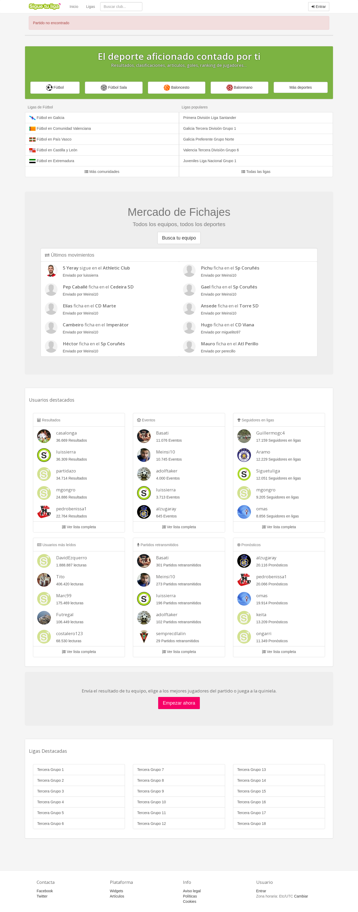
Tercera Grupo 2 (50, 780)
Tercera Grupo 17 (251, 813)
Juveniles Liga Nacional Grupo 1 (209, 161)
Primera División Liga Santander (209, 118)
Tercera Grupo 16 (251, 802)
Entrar (319, 6)
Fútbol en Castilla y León (53, 150)
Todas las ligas (255, 172)
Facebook (45, 891)
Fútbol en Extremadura (51, 161)
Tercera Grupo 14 (251, 780)
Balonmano (239, 87)
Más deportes (300, 87)
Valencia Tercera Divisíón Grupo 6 (211, 150)
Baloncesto (176, 87)
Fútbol (55, 87)
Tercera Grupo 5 (50, 813)
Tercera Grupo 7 (150, 770)
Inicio (74, 6)
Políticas (190, 896)
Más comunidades (102, 172)
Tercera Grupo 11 (151, 813)
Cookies (189, 901)
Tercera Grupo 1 (50, 770)
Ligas (90, 6)
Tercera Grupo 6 (50, 823)
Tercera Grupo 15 (251, 791)
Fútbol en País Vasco (50, 139)
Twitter (42, 896)
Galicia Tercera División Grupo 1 (209, 128)
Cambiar (301, 896)
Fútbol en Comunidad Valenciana (60, 128)
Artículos (117, 896)
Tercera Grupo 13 (251, 770)
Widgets (116, 891)
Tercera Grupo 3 (50, 791)
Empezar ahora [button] (179, 703)
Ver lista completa (79, 527)
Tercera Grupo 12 (151, 823)
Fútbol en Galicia (46, 118)
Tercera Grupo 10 (151, 802)
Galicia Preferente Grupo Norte (208, 139)
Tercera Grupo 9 (150, 791)
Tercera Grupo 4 (50, 802)
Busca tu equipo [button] (179, 238)
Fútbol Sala (114, 87)
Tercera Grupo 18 (251, 823)
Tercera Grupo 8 (150, 780)
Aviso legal (192, 891)
